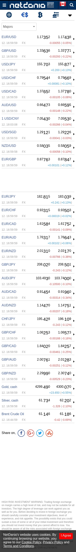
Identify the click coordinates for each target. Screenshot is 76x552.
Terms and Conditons (18, 546)
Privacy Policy (53, 542)
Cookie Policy (31, 542)
